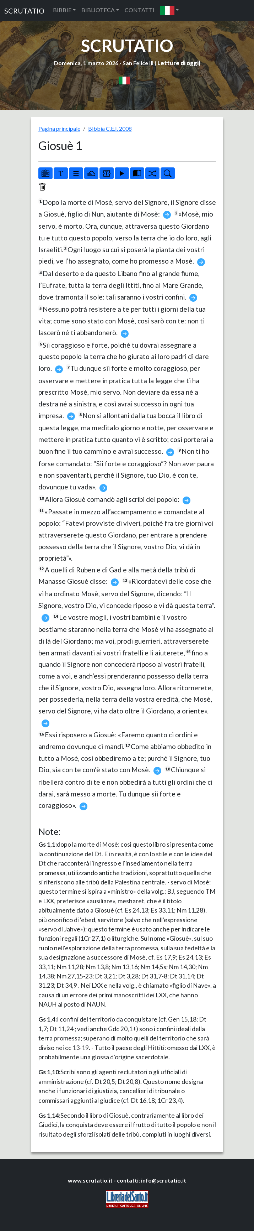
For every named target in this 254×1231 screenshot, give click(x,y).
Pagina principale (59, 128)
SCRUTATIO (24, 10)
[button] (169, 10)
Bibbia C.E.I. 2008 (110, 128)
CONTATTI (140, 9)
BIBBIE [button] (62, 9)
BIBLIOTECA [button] (98, 9)
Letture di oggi (178, 62)
